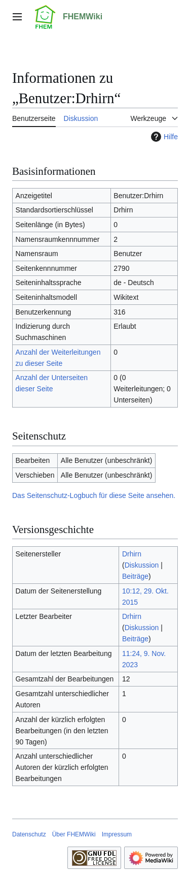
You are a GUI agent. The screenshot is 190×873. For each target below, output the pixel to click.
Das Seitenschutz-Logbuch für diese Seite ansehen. (93, 495)
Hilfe (163, 137)
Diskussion (142, 565)
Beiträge (135, 576)
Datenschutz (29, 834)
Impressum (117, 834)
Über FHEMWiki (74, 834)
